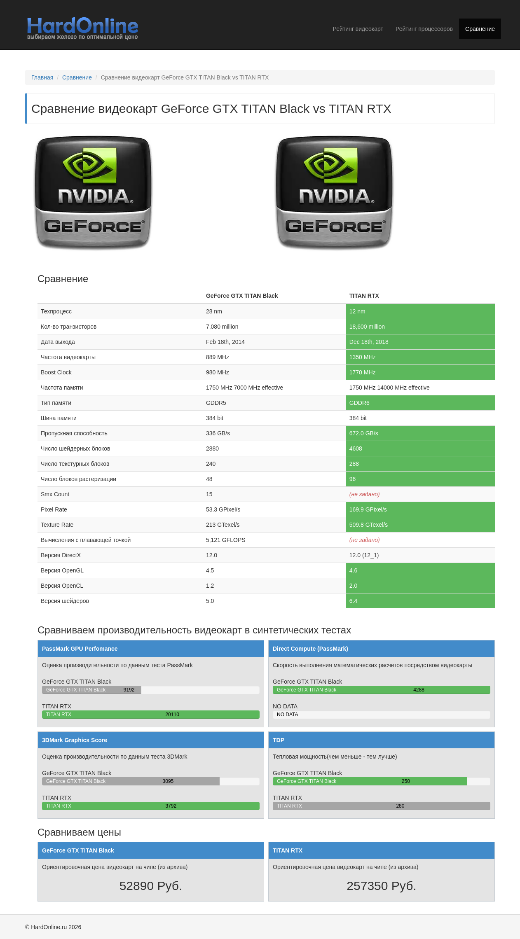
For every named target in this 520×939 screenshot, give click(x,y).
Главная (42, 77)
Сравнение (480, 29)
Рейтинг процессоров (424, 29)
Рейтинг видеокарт (358, 29)
